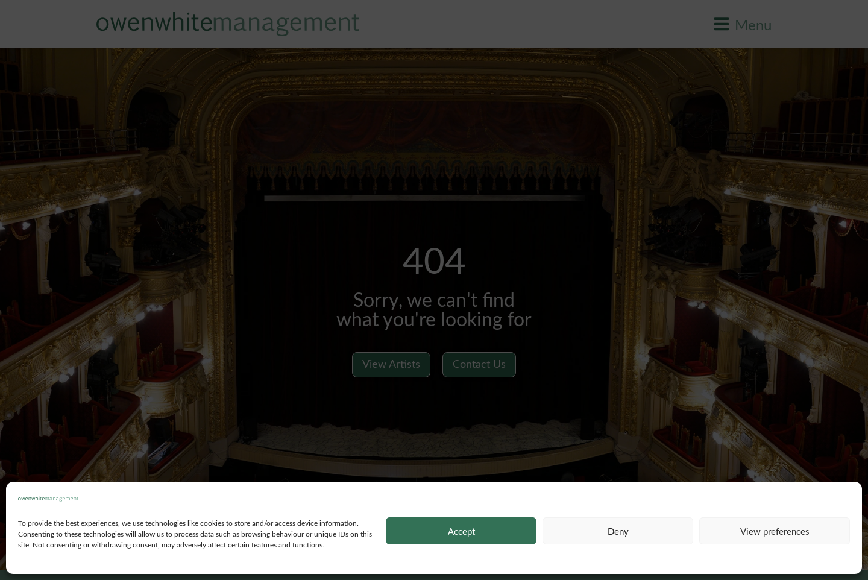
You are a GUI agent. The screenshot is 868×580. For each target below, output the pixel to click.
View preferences (775, 531)
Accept (461, 531)
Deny (618, 531)
